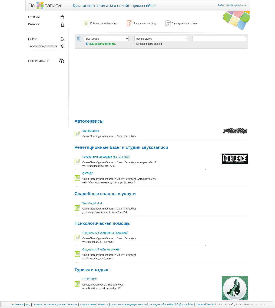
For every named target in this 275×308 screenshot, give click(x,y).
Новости (73, 304)
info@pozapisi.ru (184, 304)
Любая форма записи (149, 43)
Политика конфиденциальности (128, 304)
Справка (37, 304)
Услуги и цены (88, 304)
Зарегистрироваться (236, 5)
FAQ (28, 304)
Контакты (103, 304)
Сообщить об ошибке (161, 304)
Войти (221, 5)
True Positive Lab (204, 304)
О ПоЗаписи (17, 304)
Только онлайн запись (102, 43)
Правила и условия (55, 304)
